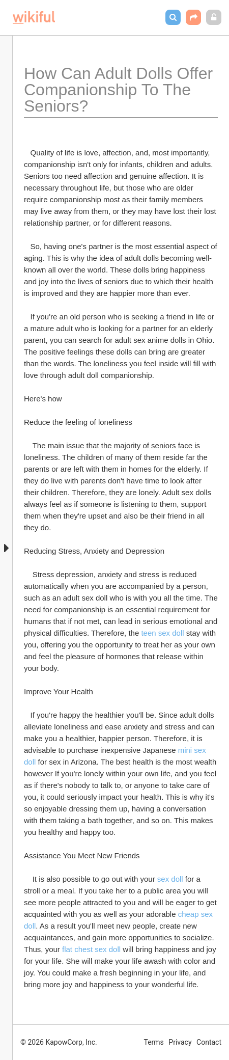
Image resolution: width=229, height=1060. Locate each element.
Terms (154, 1042)
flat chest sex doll (91, 949)
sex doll (170, 879)
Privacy (179, 1042)
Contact (208, 1042)
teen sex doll (162, 633)
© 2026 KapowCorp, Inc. (58, 1042)
